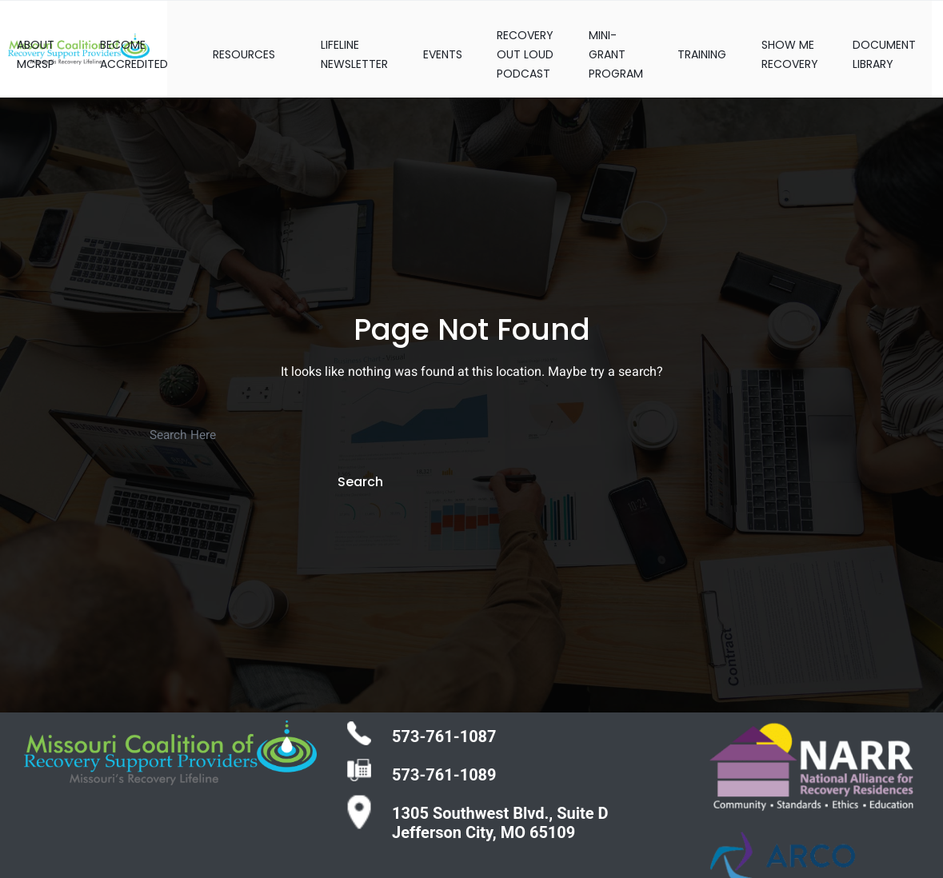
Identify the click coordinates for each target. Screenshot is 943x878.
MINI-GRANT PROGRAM (611, 38)
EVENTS (427, 38)
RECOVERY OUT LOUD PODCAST (515, 38)
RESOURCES (225, 38)
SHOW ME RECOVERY (795, 38)
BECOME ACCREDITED (116, 38)
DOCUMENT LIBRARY (895, 38)
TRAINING (702, 38)
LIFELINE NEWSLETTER (334, 38)
